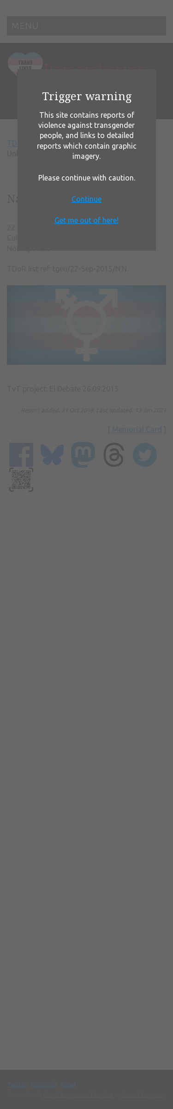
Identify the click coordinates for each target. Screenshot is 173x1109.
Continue (86, 199)
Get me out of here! (86, 220)
